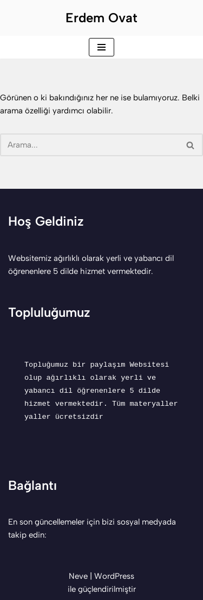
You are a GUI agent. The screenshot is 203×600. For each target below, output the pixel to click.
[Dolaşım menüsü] (101, 47)
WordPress (114, 576)
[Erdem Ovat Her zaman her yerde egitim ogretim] (101, 18)
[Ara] (89, 144)
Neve (78, 576)
